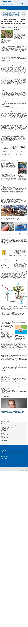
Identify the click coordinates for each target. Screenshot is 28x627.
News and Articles (13, 11)
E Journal (6, 11)
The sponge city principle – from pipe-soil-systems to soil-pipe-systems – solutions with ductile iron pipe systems (13, 13)
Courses (2, 451)
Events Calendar (4, 450)
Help (4, 4)
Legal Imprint (3, 464)
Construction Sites (5, 458)
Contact (11, 4)
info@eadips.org (4, 440)
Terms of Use (3, 460)
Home (3, 11)
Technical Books (4, 456)
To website (3, 443)
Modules (2, 453)
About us (7, 4)
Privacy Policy (3, 465)
